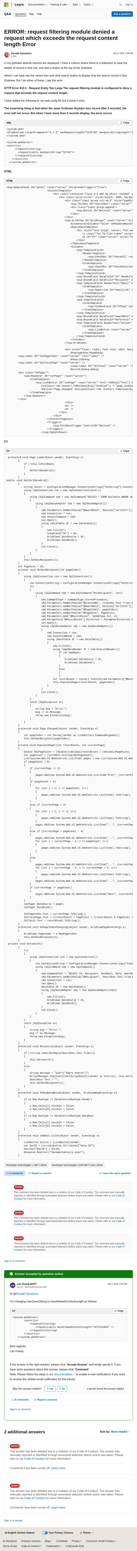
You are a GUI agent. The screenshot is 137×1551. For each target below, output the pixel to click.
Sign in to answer (13, 1520)
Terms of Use (10, 1546)
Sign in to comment (14, 1261)
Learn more (58, 1468)
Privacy (76, 1541)
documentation (63, 1374)
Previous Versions (31, 1541)
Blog (47, 1541)
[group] (68, 146)
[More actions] (130, 23)
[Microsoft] (6, 4)
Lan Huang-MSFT (27, 1284)
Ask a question (122, 14)
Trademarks (52, 1546)
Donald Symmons (21, 53)
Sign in (129, 4)
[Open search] (120, 5)
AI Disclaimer (10, 1541)
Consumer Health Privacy (100, 1541)
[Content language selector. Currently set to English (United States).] (19, 1533)
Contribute (62, 1541)
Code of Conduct (34, 1458)
